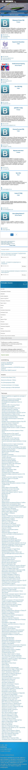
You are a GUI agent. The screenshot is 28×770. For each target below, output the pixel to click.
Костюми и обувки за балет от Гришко (11, 654)
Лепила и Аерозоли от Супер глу (10, 490)
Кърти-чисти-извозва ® (7, 723)
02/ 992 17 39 (4, 208)
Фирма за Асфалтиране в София (9, 721)
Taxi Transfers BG (6, 499)
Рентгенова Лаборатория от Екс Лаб (10, 526)
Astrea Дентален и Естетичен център (10, 439)
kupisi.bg (3, 82)
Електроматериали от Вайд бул (9, 573)
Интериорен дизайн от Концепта (10, 709)
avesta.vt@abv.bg (5, 229)
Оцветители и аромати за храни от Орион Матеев (14, 658)
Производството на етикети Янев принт (11, 435)
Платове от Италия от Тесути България (11, 595)
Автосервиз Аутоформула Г (8, 682)
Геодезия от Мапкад (6, 528)
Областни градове (14, 14)
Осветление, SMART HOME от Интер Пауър (12, 546)
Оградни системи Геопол (8, 648)
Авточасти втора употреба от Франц (10, 451)
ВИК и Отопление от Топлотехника (10, 702)
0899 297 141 (4, 35)
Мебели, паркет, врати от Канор (9, 511)
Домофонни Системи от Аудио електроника (12, 444)
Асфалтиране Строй (6, 468)
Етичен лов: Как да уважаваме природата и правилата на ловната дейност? (14, 271)
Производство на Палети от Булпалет (11, 541)
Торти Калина (5, 592)
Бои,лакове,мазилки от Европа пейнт (11, 670)
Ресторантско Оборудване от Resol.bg (11, 577)
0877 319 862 (4, 102)
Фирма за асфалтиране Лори (9, 564)
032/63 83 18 (4, 167)
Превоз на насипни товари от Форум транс (12, 669)
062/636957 (4, 228)
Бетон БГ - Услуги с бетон (8, 465)
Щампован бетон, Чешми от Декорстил (11, 561)
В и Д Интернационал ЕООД (8, 382)
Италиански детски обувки (8, 406)
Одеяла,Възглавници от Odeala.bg (10, 409)
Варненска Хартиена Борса (8, 481)
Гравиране (3, 293)
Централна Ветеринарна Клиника (10, 445)
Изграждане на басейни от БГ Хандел (11, 627)
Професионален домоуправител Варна (11, 504)
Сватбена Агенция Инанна (8, 613)
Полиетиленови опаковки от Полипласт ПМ (12, 688)
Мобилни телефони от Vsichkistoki (10, 510)
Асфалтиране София (6, 736)
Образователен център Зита (8, 679)
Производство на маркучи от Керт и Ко (11, 732)
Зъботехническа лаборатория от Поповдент (12, 631)
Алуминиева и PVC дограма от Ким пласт (12, 657)
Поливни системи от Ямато (8, 681)
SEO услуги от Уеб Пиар (7, 522)
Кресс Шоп (18, 173)
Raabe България (5, 480)
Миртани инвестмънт (18, 150)
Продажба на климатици (8, 454)
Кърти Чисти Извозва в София (9, 735)
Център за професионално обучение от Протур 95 (14, 610)
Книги (2, 307)
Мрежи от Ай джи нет (7, 436)
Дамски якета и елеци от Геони (9, 424)
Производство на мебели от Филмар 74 (11, 673)
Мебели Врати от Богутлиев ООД (10, 487)
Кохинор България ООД (18, 129)
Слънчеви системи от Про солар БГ (10, 433)
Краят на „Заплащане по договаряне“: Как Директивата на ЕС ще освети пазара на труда (13, 254)
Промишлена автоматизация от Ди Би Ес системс (14, 412)
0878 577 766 (4, 79)
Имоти (3, 486)
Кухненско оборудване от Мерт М (10, 462)
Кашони (2, 305)
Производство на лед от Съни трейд (10, 489)
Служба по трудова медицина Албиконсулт (12, 601)
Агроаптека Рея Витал (7, 609)
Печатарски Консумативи (5, 331)
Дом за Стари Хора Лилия (8, 637)
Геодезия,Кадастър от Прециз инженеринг (12, 646)
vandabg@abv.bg (5, 36)
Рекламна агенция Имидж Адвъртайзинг (11, 540)
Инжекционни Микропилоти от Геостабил (12, 571)
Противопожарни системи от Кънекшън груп (12, 517)
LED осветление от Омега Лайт (9, 714)
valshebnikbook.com (6, 59)
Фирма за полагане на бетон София (10, 466)
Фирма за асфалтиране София (9, 469)
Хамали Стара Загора (7, 729)
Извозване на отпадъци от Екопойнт (10, 612)
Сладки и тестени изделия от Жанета (11, 730)
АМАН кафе (4, 498)
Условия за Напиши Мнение (7, 755)
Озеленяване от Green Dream (9, 663)
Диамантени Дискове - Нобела (8, 380)
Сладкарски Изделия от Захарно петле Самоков (13, 588)
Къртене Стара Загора (7, 724)
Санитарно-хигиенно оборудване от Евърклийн (13, 693)
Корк (1, 317)
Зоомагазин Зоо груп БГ (7, 711)
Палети (2, 328)
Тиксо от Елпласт (6, 666)
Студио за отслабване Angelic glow (10, 568)
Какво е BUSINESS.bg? (6, 364)
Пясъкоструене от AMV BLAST (9, 523)
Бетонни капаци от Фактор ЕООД (10, 606)
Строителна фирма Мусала (8, 559)
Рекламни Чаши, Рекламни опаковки (8, 335)
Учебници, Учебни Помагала (6, 338)
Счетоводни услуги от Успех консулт (10, 697)
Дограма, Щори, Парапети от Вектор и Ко (12, 426)
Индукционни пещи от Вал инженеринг (11, 463)
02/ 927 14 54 (4, 145)
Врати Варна (5, 495)
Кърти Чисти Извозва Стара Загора (10, 733)
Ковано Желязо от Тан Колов (8, 558)
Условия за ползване (5, 751)
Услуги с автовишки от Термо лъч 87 (10, 672)
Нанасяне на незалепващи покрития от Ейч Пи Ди (14, 543)
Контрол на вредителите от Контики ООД (12, 556)
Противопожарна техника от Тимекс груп (12, 552)
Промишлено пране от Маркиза (9, 660)
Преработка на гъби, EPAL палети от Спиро (12, 696)
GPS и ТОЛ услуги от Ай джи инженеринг (12, 655)
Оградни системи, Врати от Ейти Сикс (11, 408)
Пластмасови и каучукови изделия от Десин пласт (14, 594)
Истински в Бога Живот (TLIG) (8, 377)
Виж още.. (24, 257)
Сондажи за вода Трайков (8, 643)
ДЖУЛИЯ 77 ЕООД (18, 108)
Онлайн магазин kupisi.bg (18, 63)
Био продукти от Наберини (8, 513)
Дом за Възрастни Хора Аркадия (9, 694)
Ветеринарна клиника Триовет (9, 691)
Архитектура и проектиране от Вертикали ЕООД (13, 570)
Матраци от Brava (6, 607)
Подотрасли (14, 11)
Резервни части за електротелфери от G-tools (13, 505)
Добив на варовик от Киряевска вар (10, 687)
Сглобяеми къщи (6, 484)
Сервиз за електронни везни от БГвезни (11, 399)
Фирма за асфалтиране (7, 471)
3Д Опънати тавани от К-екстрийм (10, 478)
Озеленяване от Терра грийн (9, 622)
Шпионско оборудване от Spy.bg (9, 715)
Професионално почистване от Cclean (11, 705)
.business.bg (4, 38)
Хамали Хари (5, 514)
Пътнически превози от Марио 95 (10, 532)
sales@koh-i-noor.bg (6, 146)
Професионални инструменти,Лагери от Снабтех (13, 502)
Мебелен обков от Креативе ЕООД (10, 738)
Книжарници (3, 314)
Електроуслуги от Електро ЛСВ (9, 538)
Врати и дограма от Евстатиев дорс (10, 667)
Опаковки (2, 321)
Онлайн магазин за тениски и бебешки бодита (13, 567)
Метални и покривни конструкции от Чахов (12, 591)
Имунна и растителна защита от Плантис (11, 604)
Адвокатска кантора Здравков (9, 460)
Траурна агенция (6, 531)
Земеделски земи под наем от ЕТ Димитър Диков (14, 448)
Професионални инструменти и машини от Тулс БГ (14, 580)
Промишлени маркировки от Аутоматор (11, 640)
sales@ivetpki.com (5, 103)
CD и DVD (2, 289)
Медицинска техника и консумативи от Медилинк (14, 645)
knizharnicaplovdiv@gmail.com (8, 125)
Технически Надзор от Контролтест (10, 423)
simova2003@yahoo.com (7, 209)
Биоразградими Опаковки (6, 291)
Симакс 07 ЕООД (18, 193)
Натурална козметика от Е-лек (9, 708)
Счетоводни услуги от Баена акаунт (10, 472)
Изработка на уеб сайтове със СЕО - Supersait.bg (13, 727)
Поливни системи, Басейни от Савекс (11, 411)
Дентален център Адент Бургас (9, 562)
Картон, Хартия (3, 303)
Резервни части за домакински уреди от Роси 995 (14, 421)
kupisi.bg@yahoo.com (6, 81)
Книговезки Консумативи (5, 310)
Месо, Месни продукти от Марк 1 (10, 712)
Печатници (3, 333)
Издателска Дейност (4, 298)
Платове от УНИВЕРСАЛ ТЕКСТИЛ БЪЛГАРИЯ (13, 516)
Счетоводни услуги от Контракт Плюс (11, 582)
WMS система (5, 453)
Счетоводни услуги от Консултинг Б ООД (11, 739)
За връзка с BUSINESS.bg (7, 362)
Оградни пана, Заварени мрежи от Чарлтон (12, 492)
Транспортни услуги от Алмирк (9, 603)
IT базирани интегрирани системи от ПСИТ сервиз (14, 507)
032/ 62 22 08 (4, 123)
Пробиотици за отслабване (8, 519)
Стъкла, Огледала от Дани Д (8, 583)
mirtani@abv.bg (5, 169)
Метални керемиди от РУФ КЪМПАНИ (10, 387)
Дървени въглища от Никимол (9, 651)
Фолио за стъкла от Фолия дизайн (10, 717)
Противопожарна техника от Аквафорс (11, 649)
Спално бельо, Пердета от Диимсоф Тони (12, 720)
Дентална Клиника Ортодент (9, 459)
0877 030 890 (4, 56)
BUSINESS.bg (3, 747)
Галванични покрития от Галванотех (10, 618)
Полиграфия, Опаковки (7, 283)
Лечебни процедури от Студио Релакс (11, 549)
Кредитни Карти (4, 319)
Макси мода (4, 496)
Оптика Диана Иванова (7, 676)
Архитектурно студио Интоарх (9, 589)
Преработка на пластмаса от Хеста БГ (11, 576)
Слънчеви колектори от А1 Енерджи (10, 385)
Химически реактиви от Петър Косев (10, 678)
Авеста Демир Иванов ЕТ (18, 213)
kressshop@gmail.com (6, 189)
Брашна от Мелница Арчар (8, 685)
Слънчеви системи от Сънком (9, 718)
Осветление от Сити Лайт (8, 537)
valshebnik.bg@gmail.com (7, 58)
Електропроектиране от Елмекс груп (11, 633)
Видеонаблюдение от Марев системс (11, 414)
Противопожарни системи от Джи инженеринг (13, 630)
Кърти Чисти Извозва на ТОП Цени (10, 726)
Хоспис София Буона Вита (8, 639)
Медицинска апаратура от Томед (9, 550)
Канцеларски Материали (5, 300)
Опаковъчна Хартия (4, 324)
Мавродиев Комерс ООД (18, 20)
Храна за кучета (5, 501)
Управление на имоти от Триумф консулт (12, 703)
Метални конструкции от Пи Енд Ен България (13, 600)
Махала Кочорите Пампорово (9, 508)
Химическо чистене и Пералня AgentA (11, 525)
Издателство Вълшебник (18, 42)
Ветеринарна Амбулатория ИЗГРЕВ (10, 400)
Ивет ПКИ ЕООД (18, 86)
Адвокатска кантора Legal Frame (9, 699)
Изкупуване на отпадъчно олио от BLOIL (11, 700)
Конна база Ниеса (6, 661)
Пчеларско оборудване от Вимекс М (10, 574)
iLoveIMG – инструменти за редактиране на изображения (11, 262)
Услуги (2, 365)
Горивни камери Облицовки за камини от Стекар (13, 483)
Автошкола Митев (6, 547)
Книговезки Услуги (4, 312)
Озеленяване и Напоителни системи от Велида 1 (14, 565)
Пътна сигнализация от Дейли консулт (11, 579)
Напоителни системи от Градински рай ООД (12, 706)
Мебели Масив (5, 664)
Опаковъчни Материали (5, 326)
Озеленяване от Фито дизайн (9, 690)
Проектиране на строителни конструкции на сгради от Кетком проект (12, 615)
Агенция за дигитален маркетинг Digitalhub (12, 477)
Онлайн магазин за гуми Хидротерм (10, 438)
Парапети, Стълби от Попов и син (10, 520)
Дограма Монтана (6, 493)
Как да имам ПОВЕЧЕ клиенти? (8, 370)
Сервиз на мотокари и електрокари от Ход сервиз (14, 447)
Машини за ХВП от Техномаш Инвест (11, 405)
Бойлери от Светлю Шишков (8, 628)
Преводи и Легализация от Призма (10, 684)
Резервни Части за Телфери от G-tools (11, 642)
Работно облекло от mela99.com (9, 675)
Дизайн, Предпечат (4, 296)
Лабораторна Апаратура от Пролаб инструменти (13, 544)
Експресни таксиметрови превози (10, 529)
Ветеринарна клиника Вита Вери (10, 417)
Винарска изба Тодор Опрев (8, 450)
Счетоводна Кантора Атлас (8, 652)
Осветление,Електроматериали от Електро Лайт (13, 415)
